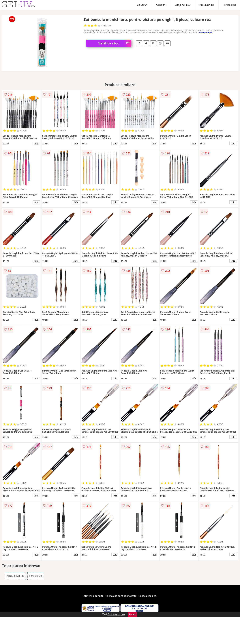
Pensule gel (229, 4)
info (36, 143)
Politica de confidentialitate (121, 596)
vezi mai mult (205, 32)
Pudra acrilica (206, 4)
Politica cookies (147, 596)
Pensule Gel (36, 575)
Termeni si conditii (92, 596)
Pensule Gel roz (15, 575)
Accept (132, 614)
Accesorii (161, 4)
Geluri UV (142, 4)
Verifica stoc (114, 43)
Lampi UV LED (182, 4)
